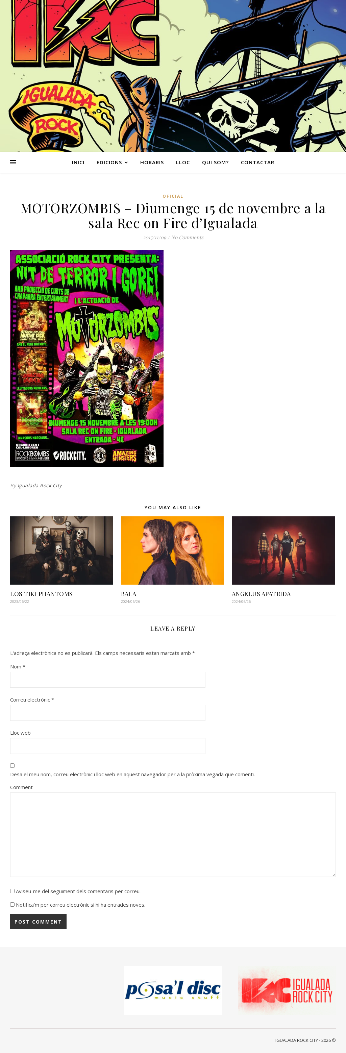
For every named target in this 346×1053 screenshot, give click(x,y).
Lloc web (20, 732)
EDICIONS (109, 162)
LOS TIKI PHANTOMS (41, 594)
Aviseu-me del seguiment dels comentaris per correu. (78, 891)
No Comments (187, 237)
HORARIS (152, 162)
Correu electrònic (32, 699)
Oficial (173, 196)
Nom (17, 666)
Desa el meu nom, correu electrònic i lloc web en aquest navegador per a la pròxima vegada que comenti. (132, 774)
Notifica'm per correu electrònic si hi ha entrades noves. (80, 904)
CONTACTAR (257, 162)
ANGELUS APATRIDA (261, 594)
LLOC (183, 162)
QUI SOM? (215, 162)
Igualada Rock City (40, 485)
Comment (21, 787)
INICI (78, 162)
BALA (129, 594)
